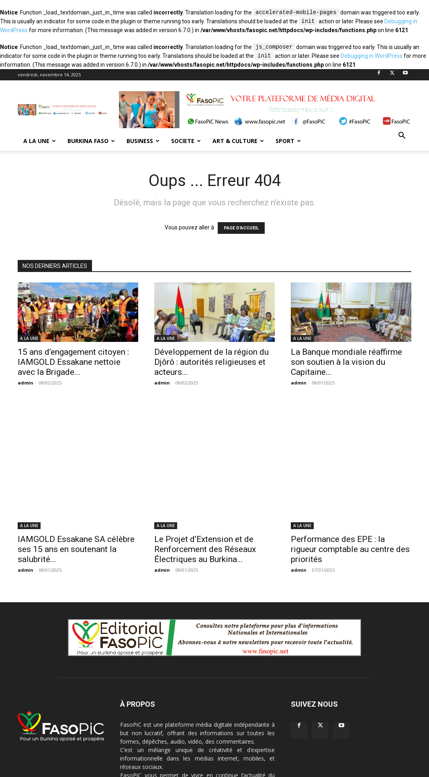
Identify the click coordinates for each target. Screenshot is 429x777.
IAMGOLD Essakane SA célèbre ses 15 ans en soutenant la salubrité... (76, 478)
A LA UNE (39, 141)
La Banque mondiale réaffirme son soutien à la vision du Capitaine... (346, 362)
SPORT (288, 141)
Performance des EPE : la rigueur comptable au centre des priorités (350, 478)
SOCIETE (186, 141)
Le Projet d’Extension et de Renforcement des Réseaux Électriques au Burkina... (205, 478)
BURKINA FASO (91, 141)
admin (25, 383)
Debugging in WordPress (371, 56)
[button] (401, 136)
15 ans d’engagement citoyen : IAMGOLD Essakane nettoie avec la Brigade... (73, 362)
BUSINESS (143, 141)
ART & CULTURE (238, 141)
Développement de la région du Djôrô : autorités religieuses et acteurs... (211, 362)
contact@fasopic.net (191, 738)
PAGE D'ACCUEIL (241, 228)
